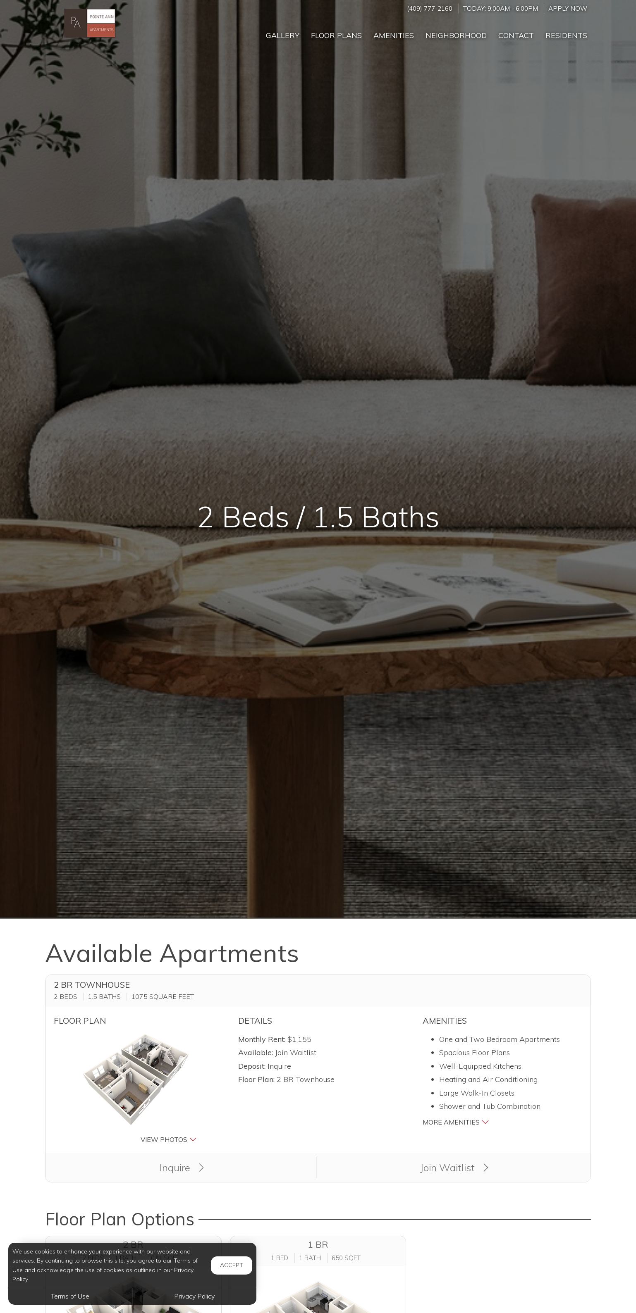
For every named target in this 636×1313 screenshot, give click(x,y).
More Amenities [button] (456, 1122)
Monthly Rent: (261, 1039)
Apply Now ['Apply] (567, 8)
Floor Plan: (256, 1079)
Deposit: (251, 1066)
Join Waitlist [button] (454, 1167)
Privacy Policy (194, 1296)
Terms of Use (70, 1296)
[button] (133, 1089)
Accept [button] (231, 1265)
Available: (255, 1052)
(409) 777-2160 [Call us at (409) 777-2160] (429, 8)
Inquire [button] (182, 1167)
